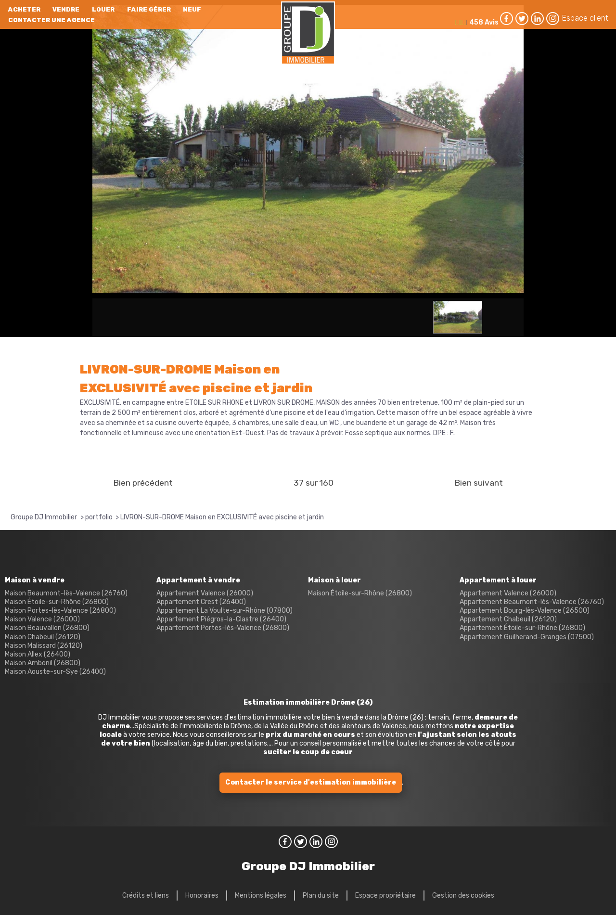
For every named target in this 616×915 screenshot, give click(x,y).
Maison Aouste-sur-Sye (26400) (55, 672)
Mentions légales (260, 895)
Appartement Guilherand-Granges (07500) (527, 637)
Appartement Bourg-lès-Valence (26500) (525, 610)
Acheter (24, 9)
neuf (192, 9)
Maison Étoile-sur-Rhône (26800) (57, 602)
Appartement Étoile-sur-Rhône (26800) (522, 628)
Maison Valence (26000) (42, 619)
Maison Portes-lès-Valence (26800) (60, 610)
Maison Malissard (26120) (43, 646)
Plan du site (321, 895)
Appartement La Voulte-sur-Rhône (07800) (224, 610)
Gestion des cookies (463, 895)
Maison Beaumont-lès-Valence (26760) (66, 593)
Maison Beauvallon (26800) (47, 628)
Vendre (65, 9)
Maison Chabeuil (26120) (42, 637)
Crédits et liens (145, 895)
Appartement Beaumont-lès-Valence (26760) (532, 602)
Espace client (585, 18)
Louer (103, 9)
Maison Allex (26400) (37, 654)
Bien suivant (478, 483)
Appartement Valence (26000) (204, 593)
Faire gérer (149, 9)
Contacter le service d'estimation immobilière (310, 782)
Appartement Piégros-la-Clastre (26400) (221, 619)
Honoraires (201, 895)
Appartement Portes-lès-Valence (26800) (222, 628)
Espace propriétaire (385, 895)
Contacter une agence (51, 20)
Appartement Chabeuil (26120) (508, 619)
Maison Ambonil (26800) (42, 663)
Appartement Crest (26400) (201, 602)
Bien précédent (143, 483)
